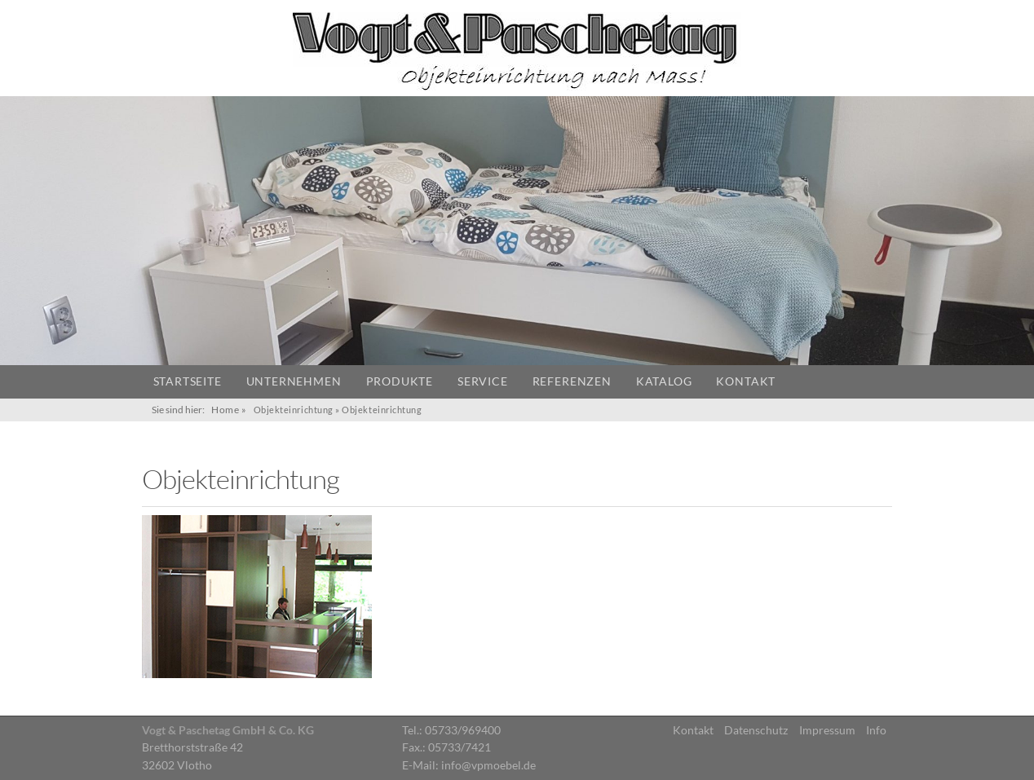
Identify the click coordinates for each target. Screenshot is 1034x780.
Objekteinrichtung (294, 409)
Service (482, 381)
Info (876, 730)
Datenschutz (756, 730)
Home (225, 409)
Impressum (827, 730)
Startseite (187, 381)
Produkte (399, 381)
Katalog (664, 381)
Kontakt (746, 381)
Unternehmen (294, 381)
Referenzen (572, 381)
